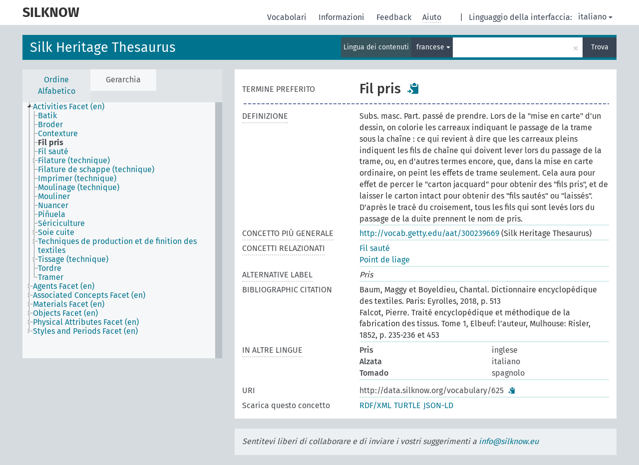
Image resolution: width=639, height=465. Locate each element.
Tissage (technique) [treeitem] (73, 259)
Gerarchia (123, 79)
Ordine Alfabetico (56, 85)
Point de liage (384, 259)
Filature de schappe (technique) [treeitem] (96, 169)
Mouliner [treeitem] (54, 196)
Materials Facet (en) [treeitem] (68, 304)
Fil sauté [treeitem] (53, 151)
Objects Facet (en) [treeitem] (65, 313)
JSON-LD (438, 405)
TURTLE (407, 405)
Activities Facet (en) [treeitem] (68, 106)
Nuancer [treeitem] (53, 205)
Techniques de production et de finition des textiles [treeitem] (117, 246)
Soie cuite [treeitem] (56, 232)
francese (433, 47)
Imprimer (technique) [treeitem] (77, 178)
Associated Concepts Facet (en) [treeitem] (89, 295)
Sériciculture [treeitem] (61, 223)
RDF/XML (375, 405)
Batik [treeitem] (47, 115)
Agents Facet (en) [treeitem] (63, 286)
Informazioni (342, 17)
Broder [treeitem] (50, 124)
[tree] (122, 230)
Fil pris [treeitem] (50, 142)
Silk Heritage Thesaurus (103, 47)
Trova (600, 47)
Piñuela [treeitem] (51, 214)
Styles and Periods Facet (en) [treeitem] (85, 331)
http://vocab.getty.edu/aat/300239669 (429, 233)
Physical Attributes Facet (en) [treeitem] (86, 322)
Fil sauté (374, 248)
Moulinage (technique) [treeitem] (78, 187)
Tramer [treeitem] (50, 277)
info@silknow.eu (509, 441)
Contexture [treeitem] (58, 133)
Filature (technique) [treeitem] (74, 160)
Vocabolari (288, 17)
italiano (595, 16)
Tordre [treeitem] (49, 268)
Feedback (394, 17)
